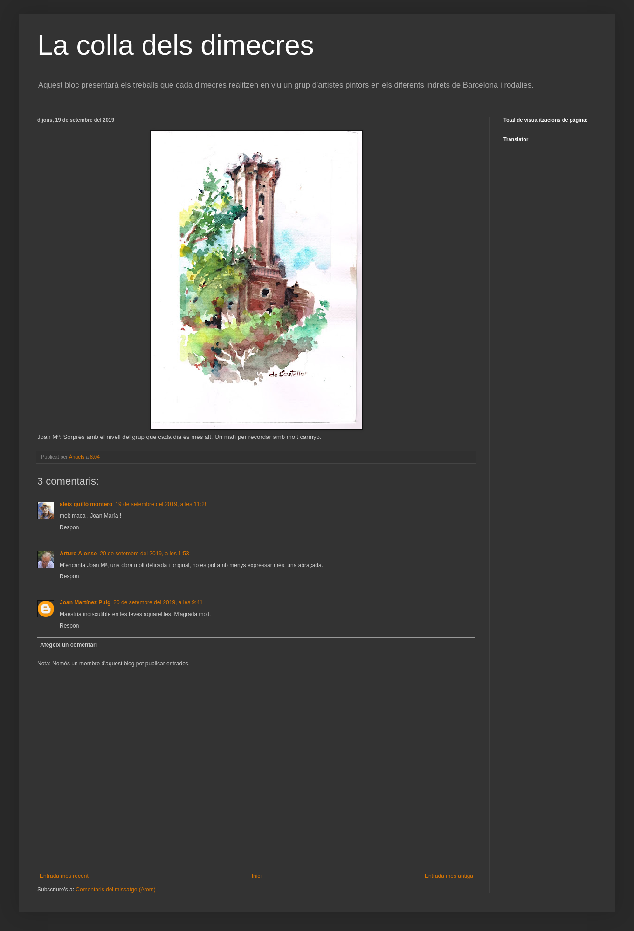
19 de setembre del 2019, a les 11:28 (161, 504)
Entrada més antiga (449, 876)
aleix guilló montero (86, 504)
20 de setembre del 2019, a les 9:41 (157, 602)
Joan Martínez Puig (85, 602)
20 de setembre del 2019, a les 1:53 (144, 553)
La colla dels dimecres (175, 45)
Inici (257, 876)
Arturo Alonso (78, 553)
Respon (69, 527)
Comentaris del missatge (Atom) (115, 889)
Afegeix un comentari (68, 645)
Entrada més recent (64, 876)
